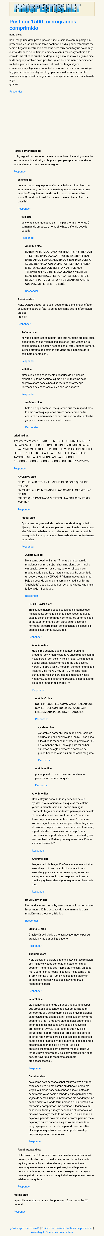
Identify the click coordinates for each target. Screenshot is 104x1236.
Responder (16, 91)
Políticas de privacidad (79, 1228)
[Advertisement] (54, 121)
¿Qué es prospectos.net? (24, 1228)
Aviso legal (37, 1232)
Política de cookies (52, 1228)
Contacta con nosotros (59, 1232)
